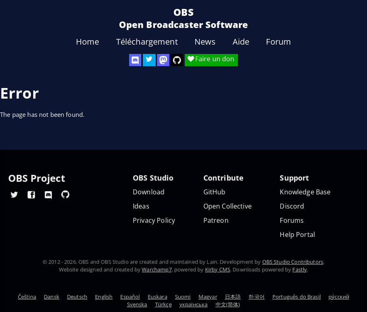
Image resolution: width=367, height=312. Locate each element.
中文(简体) (228, 304)
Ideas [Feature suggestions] (141, 206)
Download (148, 192)
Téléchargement (147, 42)
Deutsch (77, 296)
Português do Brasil (296, 296)
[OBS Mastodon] (163, 60)
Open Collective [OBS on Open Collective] (227, 206)
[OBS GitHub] (65, 194)
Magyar (208, 296)
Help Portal (297, 235)
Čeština (27, 296)
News (205, 42)
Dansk (51, 296)
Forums (292, 220)
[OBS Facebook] (31, 194)
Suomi (183, 296)
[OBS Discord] (135, 60)
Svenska (137, 304)
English (103, 296)
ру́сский (338, 296)
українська (193, 304)
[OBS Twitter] (149, 60)
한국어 (256, 296)
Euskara (157, 296)
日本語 (233, 296)
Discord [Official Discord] (292, 206)
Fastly (299, 269)
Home (87, 42)
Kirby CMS (217, 269)
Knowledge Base (305, 192)
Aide (241, 42)
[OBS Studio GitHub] (177, 60)
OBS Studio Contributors (292, 261)
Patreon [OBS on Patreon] (216, 220)
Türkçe (163, 304)
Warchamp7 (156, 269)
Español (130, 296)
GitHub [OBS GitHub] (214, 192)
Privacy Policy (154, 220)
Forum (278, 42)
